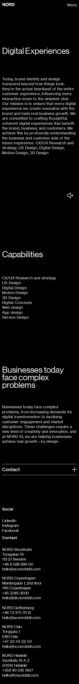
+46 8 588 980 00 (17, 564)
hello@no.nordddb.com (21, 646)
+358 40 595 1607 (17, 670)
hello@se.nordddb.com (21, 569)
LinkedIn (9, 520)
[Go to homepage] (14, 4)
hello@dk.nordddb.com (21, 597)
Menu (72, 5)
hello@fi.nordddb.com (20, 675)
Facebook (10, 530)
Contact (39, 469)
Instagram (10, 525)
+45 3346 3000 (15, 593)
